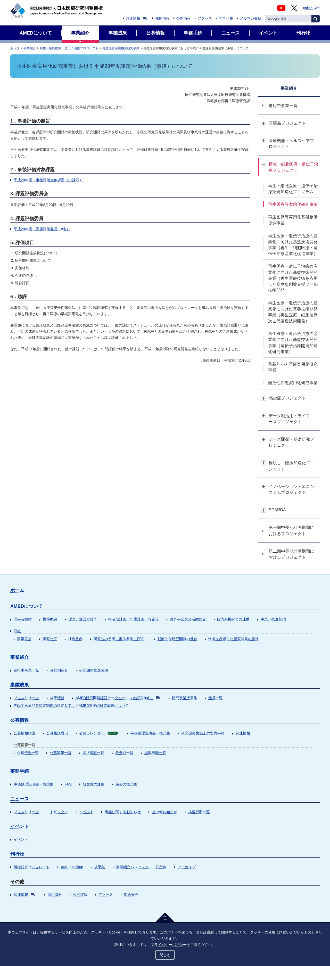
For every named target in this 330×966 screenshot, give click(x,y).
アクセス (204, 18)
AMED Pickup (72, 867)
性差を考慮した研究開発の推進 (233, 639)
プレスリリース (26, 698)
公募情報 (19, 720)
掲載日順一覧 (155, 753)
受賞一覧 (215, 698)
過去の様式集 (126, 784)
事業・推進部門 (273, 619)
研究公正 (50, 639)
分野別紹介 (59, 670)
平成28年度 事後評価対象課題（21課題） (48, 180)
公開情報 (183, 18)
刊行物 (17, 854)
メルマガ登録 (250, 18)
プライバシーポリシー (169, 945)
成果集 (99, 867)
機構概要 (50, 619)
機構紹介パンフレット (32, 867)
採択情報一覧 (93, 753)
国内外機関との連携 (233, 619)
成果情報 (57, 698)
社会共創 (75, 639)
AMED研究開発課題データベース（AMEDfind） (118, 698)
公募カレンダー (98, 733)
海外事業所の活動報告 (188, 619)
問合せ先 (226, 18)
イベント (86, 812)
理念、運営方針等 (82, 619)
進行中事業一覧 (26, 670)
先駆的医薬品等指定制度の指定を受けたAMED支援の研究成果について (71, 705)
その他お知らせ (164, 812)
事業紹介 (29, 48)
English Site (310, 8)
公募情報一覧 (60, 753)
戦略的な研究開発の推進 (177, 639)
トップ (15, 48)
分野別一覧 (124, 753)
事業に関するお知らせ (123, 812)
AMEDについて (26, 606)
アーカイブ (187, 867)
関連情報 (243, 733)
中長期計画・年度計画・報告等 (133, 619)
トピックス (59, 812)
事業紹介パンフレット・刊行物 (141, 867)
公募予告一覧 (28, 753)
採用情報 (162, 18)
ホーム (17, 590)
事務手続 (19, 771)
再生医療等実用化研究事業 (120, 48)
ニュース (19, 798)
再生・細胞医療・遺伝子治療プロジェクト (69, 48)
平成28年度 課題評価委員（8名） (42, 229)
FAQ (68, 784)
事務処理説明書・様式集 (150, 733)
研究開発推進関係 (93, 670)
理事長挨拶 (23, 619)
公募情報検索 (24, 733)
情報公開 (24, 639)
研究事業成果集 (184, 698)
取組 (17, 631)
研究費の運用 (93, 784)
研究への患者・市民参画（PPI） (120, 639)
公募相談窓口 (57, 733)
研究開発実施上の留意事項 (203, 733)
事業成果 (19, 684)
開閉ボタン (263, 123)
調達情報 (136, 18)
